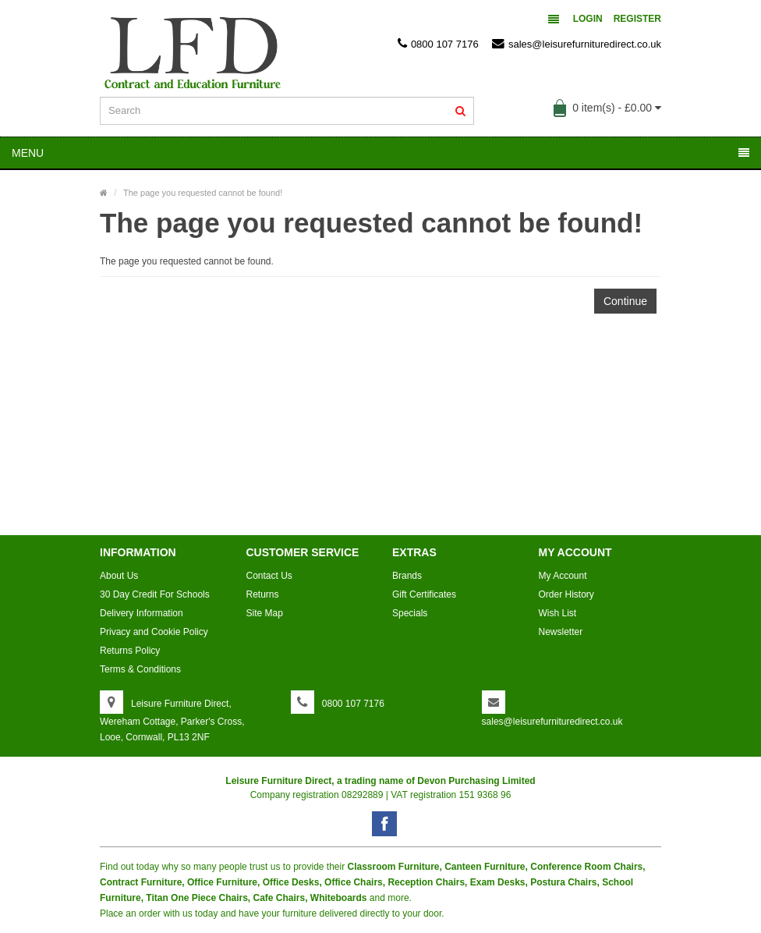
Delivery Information (141, 613)
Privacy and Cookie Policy (154, 631)
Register (637, 18)
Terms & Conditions (140, 669)
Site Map (264, 613)
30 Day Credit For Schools (155, 594)
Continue (625, 301)
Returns (262, 594)
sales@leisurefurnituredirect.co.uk (576, 43)
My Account (563, 575)
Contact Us (269, 575)
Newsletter (561, 631)
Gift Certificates (424, 594)
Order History (566, 594)
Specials (409, 613)
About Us (119, 575)
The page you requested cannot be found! (202, 192)
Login (588, 18)
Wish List (558, 613)
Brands (407, 575)
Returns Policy (130, 650)
